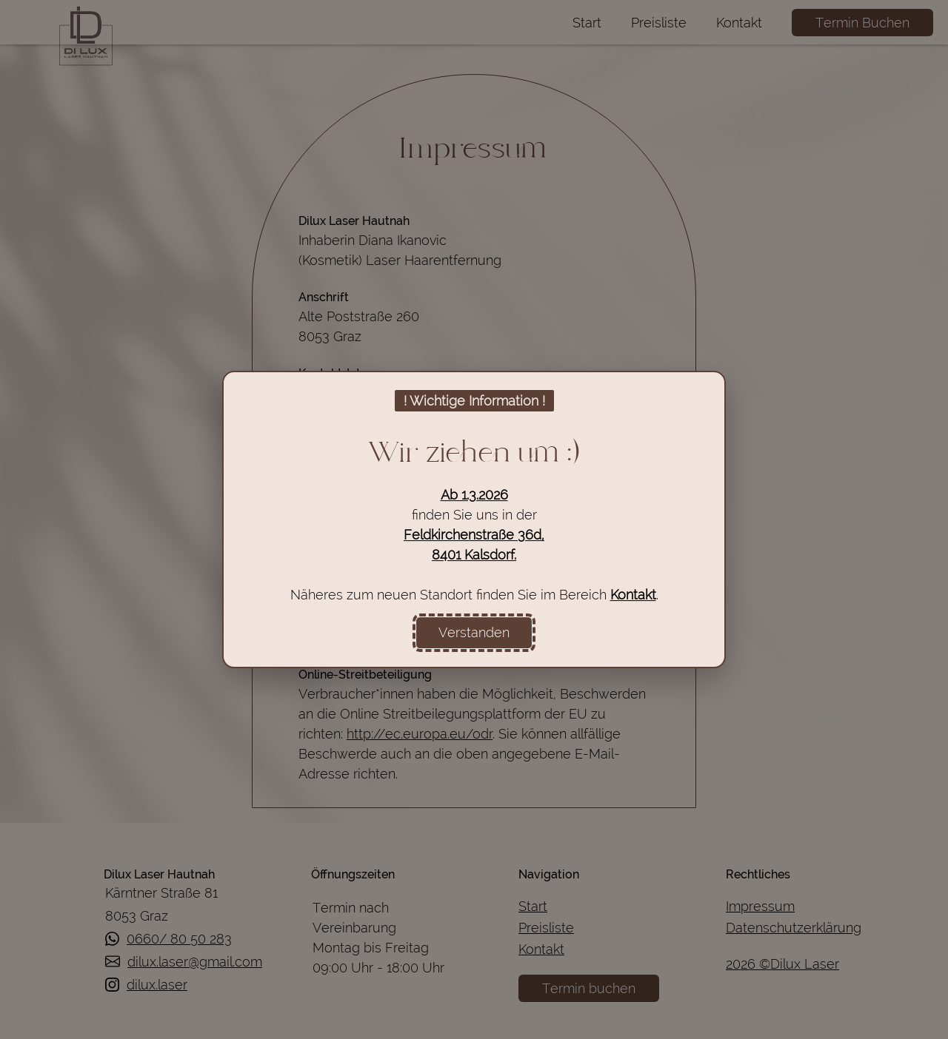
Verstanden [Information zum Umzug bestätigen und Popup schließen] (474, 632)
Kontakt (633, 594)
